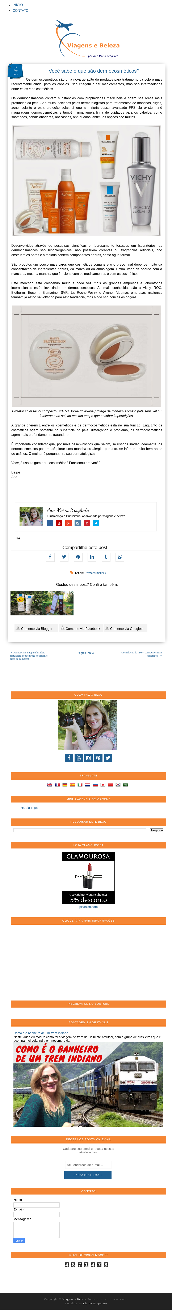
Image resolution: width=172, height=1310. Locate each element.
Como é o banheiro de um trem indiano (40, 1033)
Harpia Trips (29, 807)
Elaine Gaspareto (95, 1303)
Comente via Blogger (34, 628)
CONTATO (21, 10)
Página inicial (86, 652)
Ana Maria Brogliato (68, 510)
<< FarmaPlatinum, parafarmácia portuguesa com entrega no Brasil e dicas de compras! (28, 655)
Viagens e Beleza (75, 1299)
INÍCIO (18, 5)
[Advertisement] (44, 965)
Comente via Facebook (80, 628)
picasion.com (88, 907)
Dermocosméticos (95, 572)
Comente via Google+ (124, 628)
